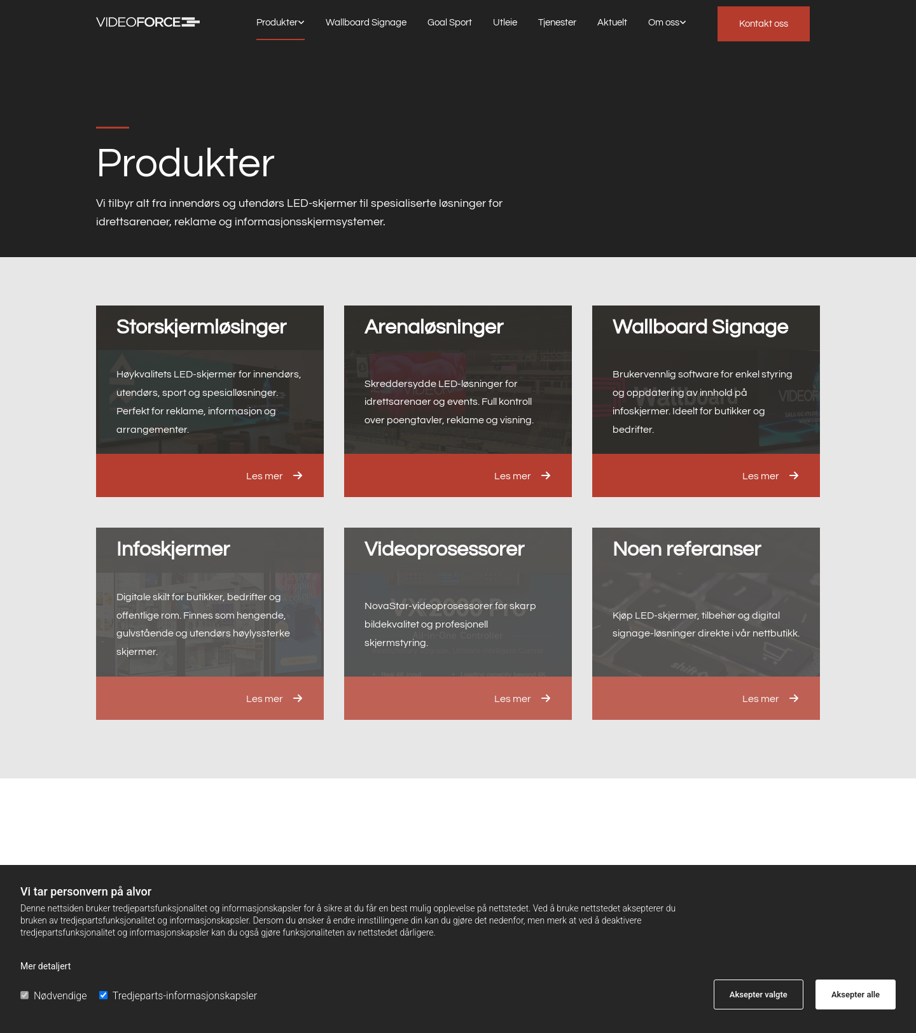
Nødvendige (53, 996)
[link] (281, 23)
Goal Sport (449, 22)
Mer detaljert (45, 966)
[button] (764, 23)
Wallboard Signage (366, 22)
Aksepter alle (855, 994)
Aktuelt (612, 22)
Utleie (505, 22)
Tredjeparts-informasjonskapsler (178, 996)
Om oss (663, 22)
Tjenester (557, 22)
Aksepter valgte (759, 994)
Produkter (277, 22)
